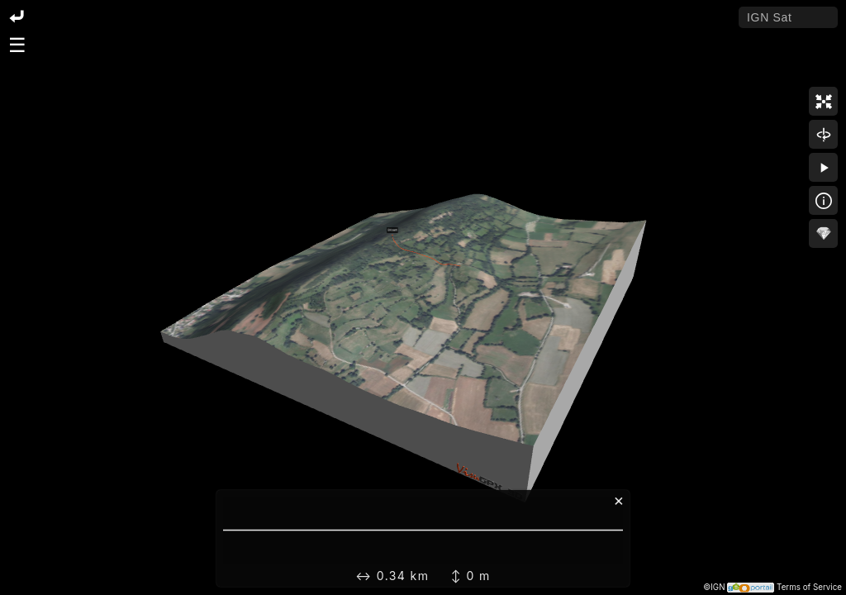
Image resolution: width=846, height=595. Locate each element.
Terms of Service (809, 587)
